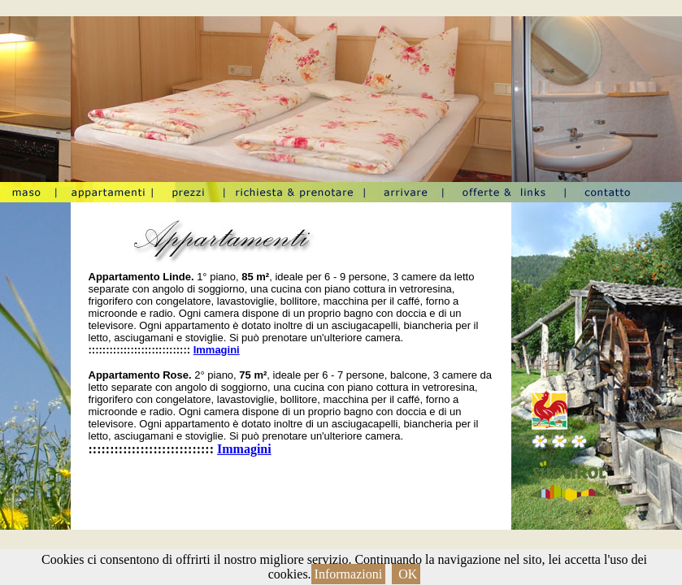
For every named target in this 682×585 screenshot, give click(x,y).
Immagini (216, 350)
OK (406, 574)
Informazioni (349, 574)
